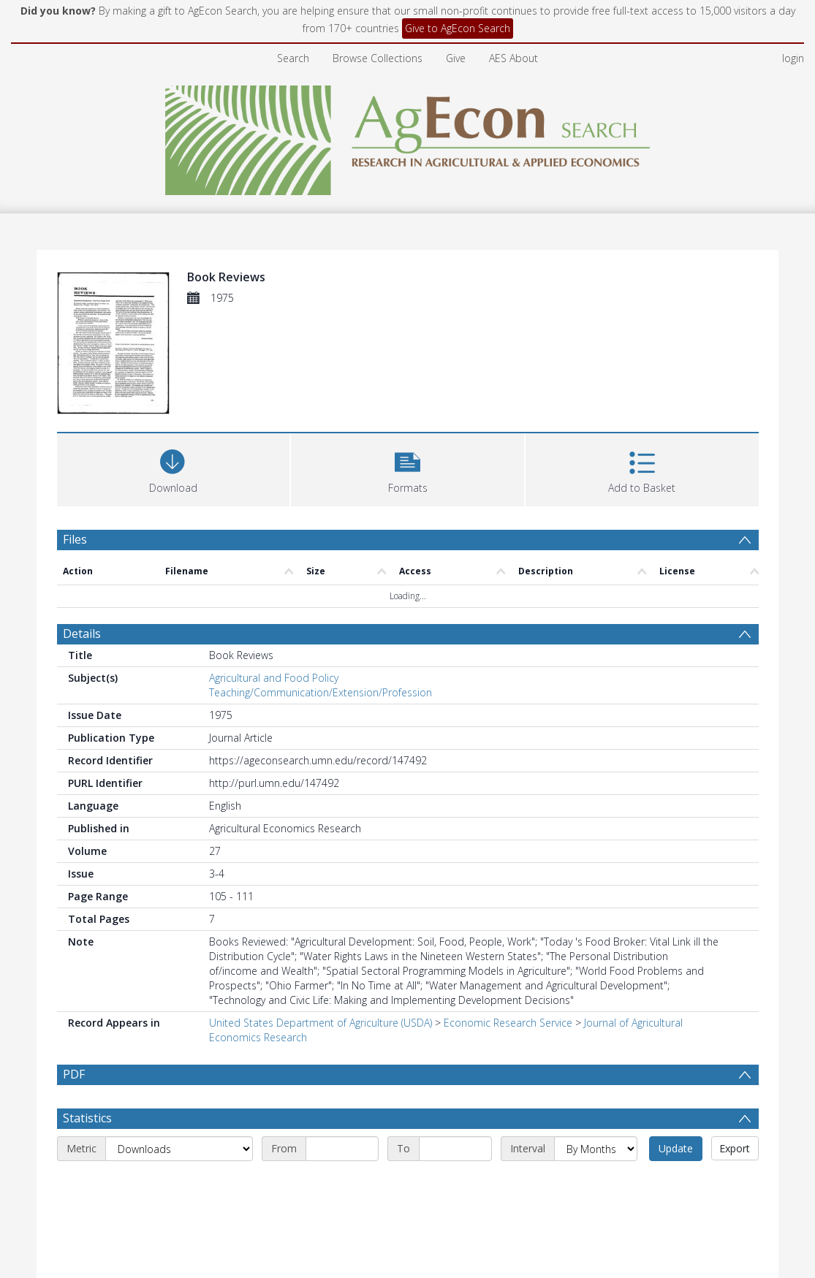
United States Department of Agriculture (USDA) (320, 1023)
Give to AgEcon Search (457, 28)
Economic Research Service (508, 1023)
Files (75, 539)
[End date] (455, 1148)
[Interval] (595, 1148)
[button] (407, 468)
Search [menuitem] (293, 58)
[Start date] (342, 1148)
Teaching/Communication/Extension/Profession (320, 692)
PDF (74, 1074)
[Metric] (179, 1148)
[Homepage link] (407, 136)
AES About (513, 58)
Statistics (87, 1118)
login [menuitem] (793, 58)
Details (82, 633)
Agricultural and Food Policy (273, 678)
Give (456, 58)
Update (676, 1148)
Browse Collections (377, 58)
